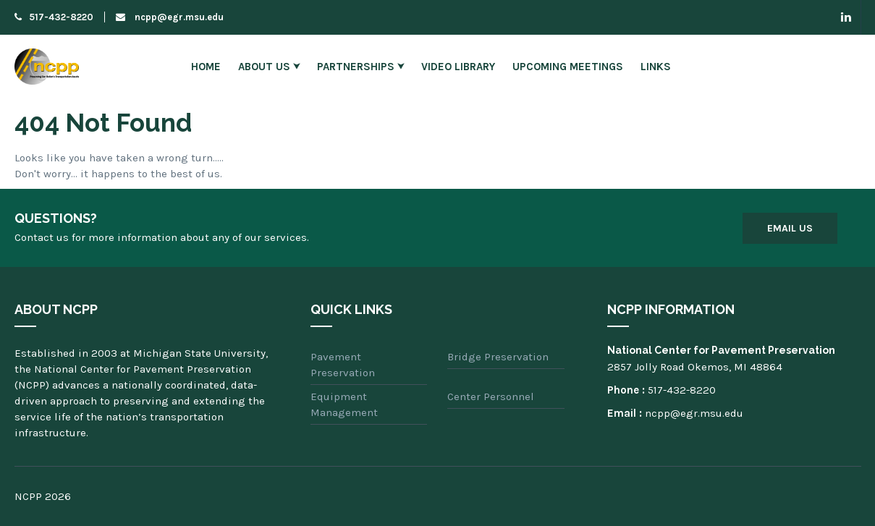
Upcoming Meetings (567, 66)
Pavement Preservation (342, 364)
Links (656, 66)
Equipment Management (344, 404)
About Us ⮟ (269, 66)
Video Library (458, 66)
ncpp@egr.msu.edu (170, 17)
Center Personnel (490, 396)
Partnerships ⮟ (360, 66)
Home (206, 66)
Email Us (790, 228)
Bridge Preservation (498, 356)
